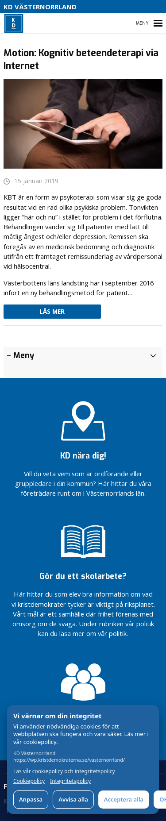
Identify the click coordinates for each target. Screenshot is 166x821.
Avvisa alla (73, 799)
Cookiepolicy (29, 781)
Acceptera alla (123, 799)
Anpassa (30, 799)
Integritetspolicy (70, 781)
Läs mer (52, 312)
